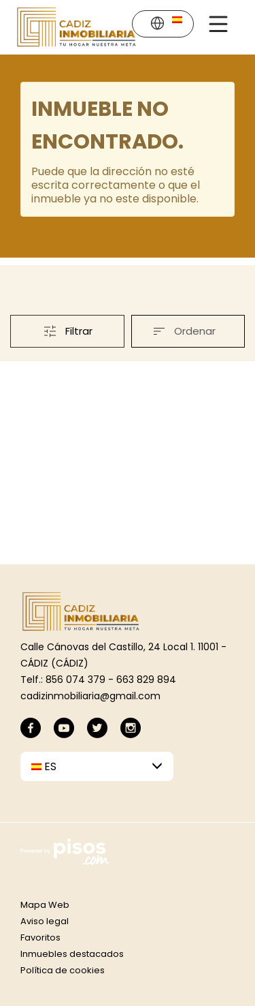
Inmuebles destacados (72, 953)
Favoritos (40, 937)
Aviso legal (44, 921)
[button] (166, 24)
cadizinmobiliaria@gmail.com (90, 696)
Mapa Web (44, 904)
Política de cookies (62, 970)
